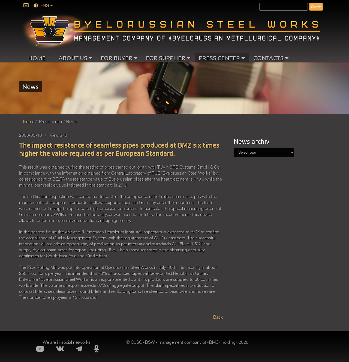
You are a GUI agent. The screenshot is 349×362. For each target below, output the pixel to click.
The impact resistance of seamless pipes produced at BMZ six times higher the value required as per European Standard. (119, 149)
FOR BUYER (119, 57)
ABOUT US (75, 57)
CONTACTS (271, 57)
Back (218, 317)
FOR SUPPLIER (168, 57)
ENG (43, 5)
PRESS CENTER (222, 57)
